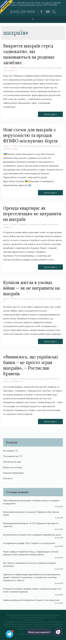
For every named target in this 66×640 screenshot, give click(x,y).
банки (31, 379)
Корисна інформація (13, 473)
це (12, 381)
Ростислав (55, 379)
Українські (6, 381)
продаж (52, 146)
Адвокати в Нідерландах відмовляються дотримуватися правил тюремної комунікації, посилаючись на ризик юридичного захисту (31, 577)
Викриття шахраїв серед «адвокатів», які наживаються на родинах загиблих (29, 54)
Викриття (31, 68)
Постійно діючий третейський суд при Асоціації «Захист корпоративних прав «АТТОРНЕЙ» (33, 3)
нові (48, 146)
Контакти (8, 478)
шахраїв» (11, 70)
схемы (58, 146)
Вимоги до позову (12, 467)
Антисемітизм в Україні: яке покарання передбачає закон (32, 535)
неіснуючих (32, 146)
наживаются (50, 68)
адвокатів (23, 68)
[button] (33, 19)
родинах (59, 68)
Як (11, 227)
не (40, 224)
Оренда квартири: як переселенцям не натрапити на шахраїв (32, 213)
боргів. (21, 146)
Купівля (32, 299)
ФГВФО (8, 149)
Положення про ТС (12, 456)
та (4, 149)
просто (47, 379)
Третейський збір (12, 462)
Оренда (44, 224)
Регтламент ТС (10, 451)
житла (25, 299)
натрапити (34, 224)
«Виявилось (23, 379)
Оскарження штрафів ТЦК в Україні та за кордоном (29, 543)
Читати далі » (50, 114)
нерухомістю (41, 146)
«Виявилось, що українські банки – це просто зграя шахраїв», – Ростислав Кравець (30, 365)
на (44, 68)
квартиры (23, 224)
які (16, 70)
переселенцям (53, 224)
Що (21, 381)
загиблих (39, 68)
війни (21, 299)
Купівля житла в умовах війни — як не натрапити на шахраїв (31, 288)
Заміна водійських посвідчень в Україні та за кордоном (31, 600)
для (25, 146)
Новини (6, 68)
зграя (36, 379)
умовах (51, 299)
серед (5, 70)
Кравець (41, 379)
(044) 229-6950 (22, 11)
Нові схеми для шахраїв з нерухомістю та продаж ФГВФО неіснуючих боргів (30, 135)
